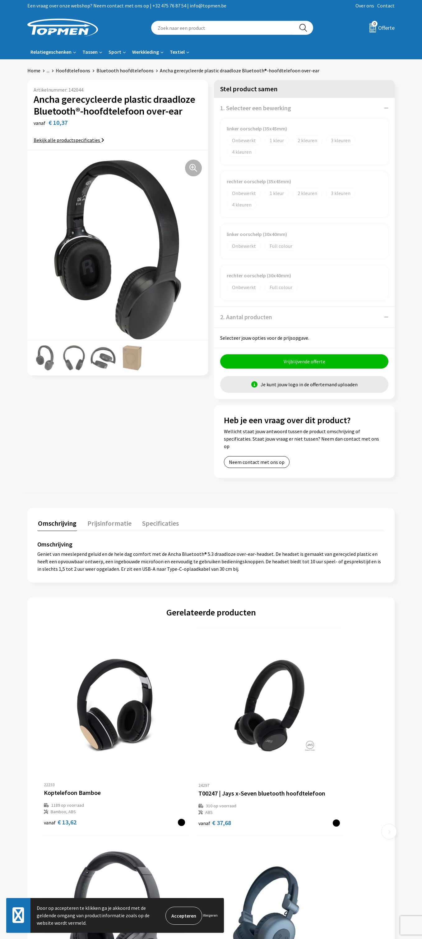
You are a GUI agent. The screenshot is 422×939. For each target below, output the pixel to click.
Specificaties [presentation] (157, 522)
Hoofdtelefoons (73, 70)
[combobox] (222, 28)
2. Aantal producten (246, 317)
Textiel (177, 52)
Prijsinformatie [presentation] (107, 522)
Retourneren (232, 838)
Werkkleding (145, 52)
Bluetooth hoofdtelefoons (125, 70)
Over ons (364, 5)
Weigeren (210, 915)
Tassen (90, 52)
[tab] (56, 524)
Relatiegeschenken (51, 52)
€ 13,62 (60, 753)
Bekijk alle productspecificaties (69, 140)
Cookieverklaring (328, 838)
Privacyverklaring (328, 848)
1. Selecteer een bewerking (255, 108)
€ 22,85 (234, 753)
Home (33, 70)
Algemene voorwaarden (335, 829)
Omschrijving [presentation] (56, 522)
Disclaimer (321, 857)
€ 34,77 (313, 758)
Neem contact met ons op (257, 462)
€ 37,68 (147, 753)
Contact (386, 5)
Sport (115, 52)
